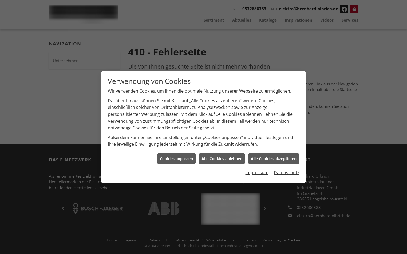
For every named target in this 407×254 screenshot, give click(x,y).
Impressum (257, 171)
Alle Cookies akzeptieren (274, 156)
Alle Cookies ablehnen (221, 156)
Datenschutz (286, 171)
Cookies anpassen (176, 156)
